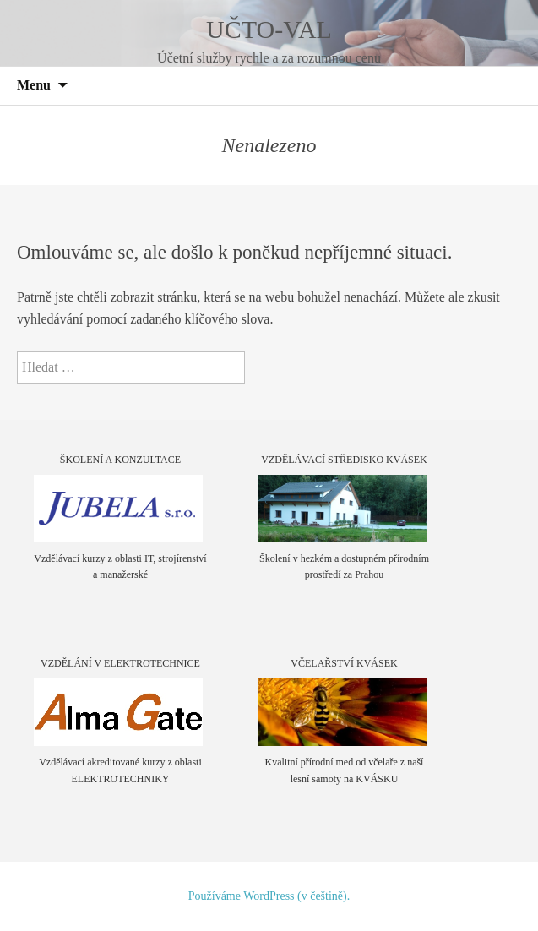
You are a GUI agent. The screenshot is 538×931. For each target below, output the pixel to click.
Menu (34, 85)
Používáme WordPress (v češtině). (269, 896)
